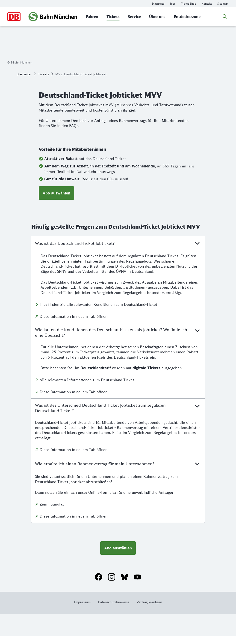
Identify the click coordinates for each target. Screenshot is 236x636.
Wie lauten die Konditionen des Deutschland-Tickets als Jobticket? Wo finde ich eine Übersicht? (118, 354)
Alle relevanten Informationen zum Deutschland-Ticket (87, 402)
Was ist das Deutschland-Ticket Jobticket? (118, 265)
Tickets (43, 96)
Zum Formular (52, 526)
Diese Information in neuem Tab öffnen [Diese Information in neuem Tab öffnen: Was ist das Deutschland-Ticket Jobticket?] (73, 338)
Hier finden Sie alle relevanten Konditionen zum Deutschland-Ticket (98, 326)
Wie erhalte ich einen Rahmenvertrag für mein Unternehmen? (118, 486)
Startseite (24, 96)
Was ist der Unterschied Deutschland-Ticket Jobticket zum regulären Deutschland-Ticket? (118, 429)
